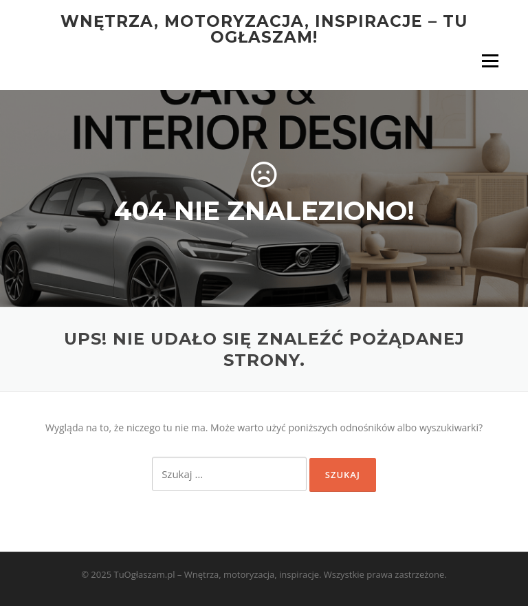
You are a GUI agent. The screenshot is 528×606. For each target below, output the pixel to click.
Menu (490, 60)
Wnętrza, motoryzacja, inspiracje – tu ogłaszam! (264, 29)
